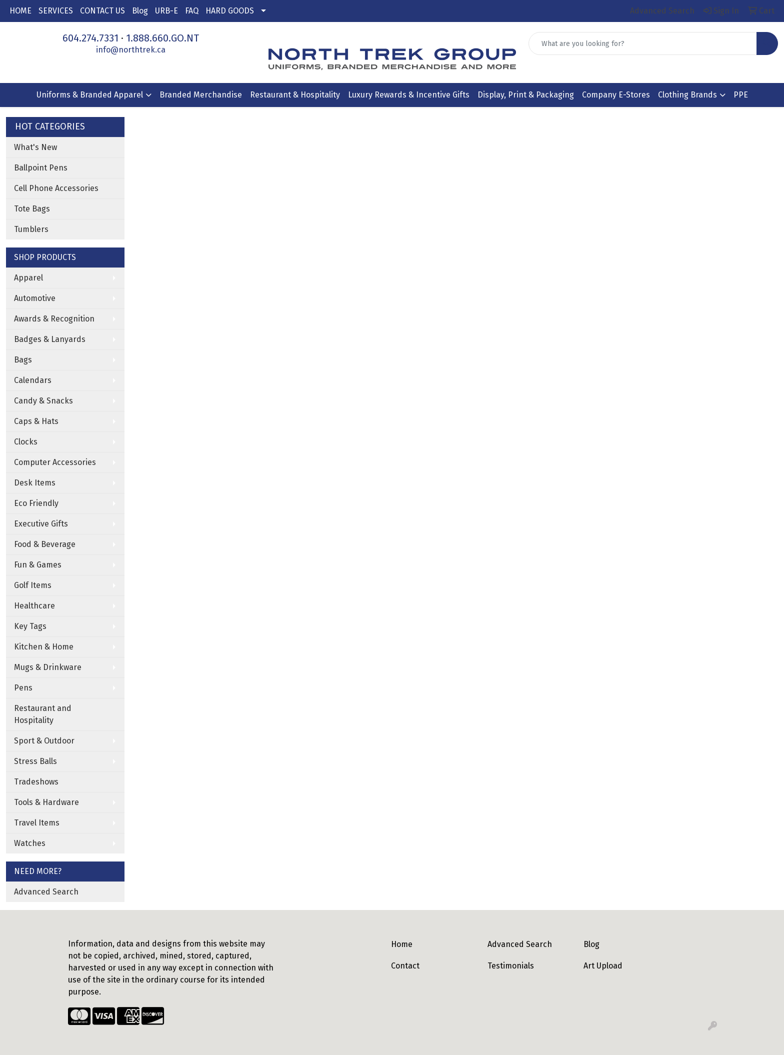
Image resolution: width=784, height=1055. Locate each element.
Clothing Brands (687, 95)
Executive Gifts (41, 523)
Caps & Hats (36, 421)
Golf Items (33, 585)
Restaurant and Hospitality (43, 714)
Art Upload (603, 965)
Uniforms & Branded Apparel (89, 95)
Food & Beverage (45, 544)
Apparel (28, 277)
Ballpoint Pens (41, 167)
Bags (23, 359)
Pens (23, 687)
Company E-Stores (616, 95)
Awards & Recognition (54, 319)
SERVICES (55, 11)
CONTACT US (102, 11)
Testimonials (511, 965)
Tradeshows (36, 781)
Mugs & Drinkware (48, 667)
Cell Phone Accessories (56, 188)
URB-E (166, 11)
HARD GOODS (230, 11)
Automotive (35, 298)
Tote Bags (32, 209)
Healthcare (34, 605)
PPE (741, 95)
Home (401, 944)
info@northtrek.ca (131, 49)
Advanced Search (46, 891)
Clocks (26, 441)
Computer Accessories (55, 462)
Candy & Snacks (43, 401)
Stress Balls (35, 761)
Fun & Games (38, 565)
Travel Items (37, 823)
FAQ (191, 11)
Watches (30, 843)
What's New (35, 147)
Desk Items (35, 483)
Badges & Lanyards (50, 339)
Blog (140, 11)
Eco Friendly (36, 503)
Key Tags (30, 626)
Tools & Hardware (46, 802)
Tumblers (31, 229)
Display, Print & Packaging (526, 95)
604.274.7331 (90, 38)
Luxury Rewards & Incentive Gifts (409, 95)
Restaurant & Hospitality (295, 95)
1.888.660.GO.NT (162, 38)
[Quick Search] (642, 43)
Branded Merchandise (201, 95)
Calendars (33, 380)
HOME (21, 11)
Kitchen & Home (44, 647)
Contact (405, 965)
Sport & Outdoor (44, 741)
